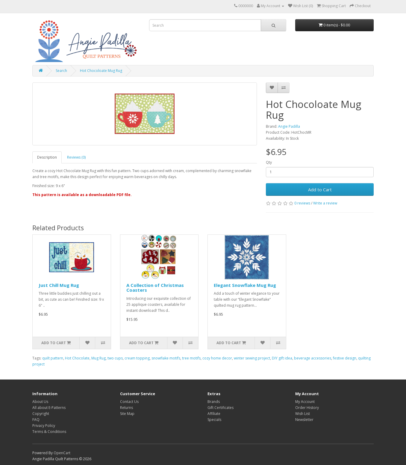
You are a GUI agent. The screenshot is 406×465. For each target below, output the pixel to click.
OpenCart (62, 452)
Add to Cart (320, 189)
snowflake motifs (166, 358)
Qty (269, 162)
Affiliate (213, 413)
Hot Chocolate (77, 358)
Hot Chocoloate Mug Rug (101, 70)
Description (47, 157)
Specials (214, 419)
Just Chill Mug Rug (59, 285)
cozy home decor (217, 358)
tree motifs (191, 358)
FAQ (36, 419)
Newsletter (304, 419)
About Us (40, 401)
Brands (213, 401)
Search (61, 70)
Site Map (127, 413)
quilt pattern (52, 358)
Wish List (302, 413)
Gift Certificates (220, 407)
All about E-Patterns (49, 407)
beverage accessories (312, 358)
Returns (126, 407)
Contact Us (129, 401)
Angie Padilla (289, 126)
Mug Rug (98, 358)
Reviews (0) (76, 157)
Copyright (40, 413)
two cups (115, 358)
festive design (344, 358)
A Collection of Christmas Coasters (155, 287)
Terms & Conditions (49, 431)
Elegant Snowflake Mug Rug (245, 285)
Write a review (325, 203)
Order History (307, 407)
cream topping (137, 358)
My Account (305, 401)
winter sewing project (252, 358)
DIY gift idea (282, 358)
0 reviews (302, 203)
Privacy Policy (43, 425)
